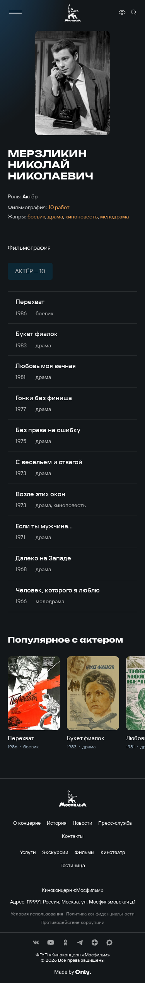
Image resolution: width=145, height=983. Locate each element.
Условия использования (37, 914)
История (57, 823)
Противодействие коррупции (72, 922)
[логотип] (73, 12)
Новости (82, 823)
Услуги (28, 852)
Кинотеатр (113, 852)
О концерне (27, 823)
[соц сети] (35, 942)
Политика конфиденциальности (100, 914)
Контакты (73, 836)
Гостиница (72, 865)
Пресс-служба (115, 823)
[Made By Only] (72, 972)
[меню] (15, 12)
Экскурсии (55, 852)
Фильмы (84, 852)
